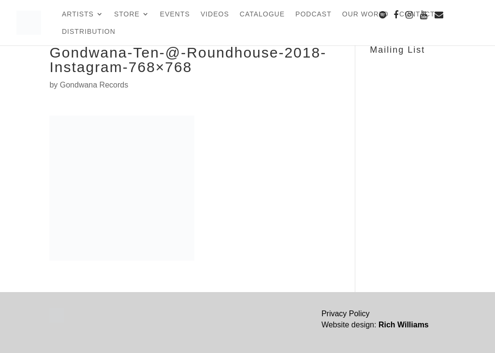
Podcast (313, 14)
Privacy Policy (345, 313)
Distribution (89, 31)
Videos (215, 14)
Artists (78, 14)
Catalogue (262, 14)
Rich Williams (404, 325)
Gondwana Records (94, 85)
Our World (365, 14)
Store (127, 14)
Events (175, 14)
